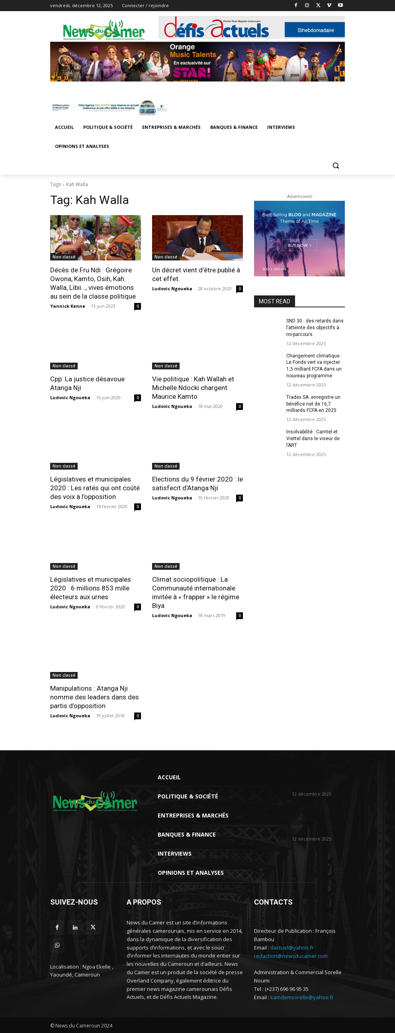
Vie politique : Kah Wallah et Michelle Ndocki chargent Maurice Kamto (193, 387)
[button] (335, 165)
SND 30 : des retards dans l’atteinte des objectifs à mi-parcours (315, 327)
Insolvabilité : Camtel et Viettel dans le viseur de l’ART (313, 438)
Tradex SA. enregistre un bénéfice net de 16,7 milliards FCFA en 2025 (313, 404)
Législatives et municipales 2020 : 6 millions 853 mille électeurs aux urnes (90, 588)
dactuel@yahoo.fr (292, 947)
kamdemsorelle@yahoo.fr (302, 997)
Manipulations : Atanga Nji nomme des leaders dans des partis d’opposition (94, 697)
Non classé (64, 257)
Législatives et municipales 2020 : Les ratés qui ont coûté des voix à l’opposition (95, 488)
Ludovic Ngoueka (172, 288)
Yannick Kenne (67, 306)
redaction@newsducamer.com (291, 955)
